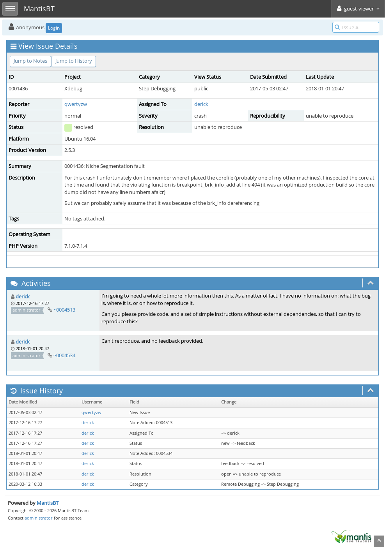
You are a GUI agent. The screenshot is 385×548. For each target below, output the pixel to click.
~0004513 (64, 309)
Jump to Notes (30, 60)
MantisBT (48, 502)
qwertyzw (75, 103)
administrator (39, 518)
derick (201, 103)
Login (54, 28)
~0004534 (64, 355)
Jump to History (73, 60)
